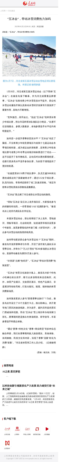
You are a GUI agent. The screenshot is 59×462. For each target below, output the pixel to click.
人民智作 (7, 444)
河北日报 (40, 26)
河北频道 (11, 11)
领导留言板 (37, 430)
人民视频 (47, 430)
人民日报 (7, 430)
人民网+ (17, 430)
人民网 (2, 11)
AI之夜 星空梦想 (11, 371)
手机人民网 (27, 430)
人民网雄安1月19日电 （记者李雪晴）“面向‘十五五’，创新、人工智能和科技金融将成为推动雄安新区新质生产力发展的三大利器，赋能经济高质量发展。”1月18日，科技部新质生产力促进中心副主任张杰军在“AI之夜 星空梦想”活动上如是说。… (28, 399)
